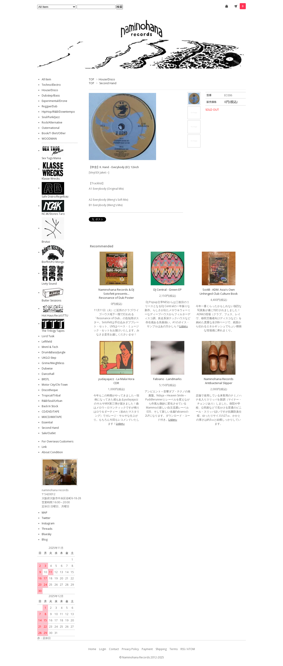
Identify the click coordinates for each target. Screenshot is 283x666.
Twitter (46, 518)
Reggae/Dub (49, 106)
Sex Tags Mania (51, 158)
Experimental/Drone (54, 101)
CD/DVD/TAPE (50, 411)
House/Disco (107, 79)
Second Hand (107, 83)
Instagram (48, 523)
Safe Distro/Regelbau (55, 196)
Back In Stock (50, 406)
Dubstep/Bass (51, 95)
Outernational (50, 128)
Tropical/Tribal (51, 395)
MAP (44, 512)
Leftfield (47, 341)
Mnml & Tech (50, 347)
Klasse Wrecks (51, 178)
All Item (46, 79)
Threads (47, 529)
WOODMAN (49, 139)
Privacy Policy (130, 649)
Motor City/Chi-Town (55, 385)
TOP (91, 79)
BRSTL (45, 379)
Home (92, 649)
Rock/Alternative (52, 122)
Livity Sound (49, 284)
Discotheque (50, 390)
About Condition (52, 452)
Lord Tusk (48, 336)
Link (44, 447)
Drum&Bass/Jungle (53, 352)
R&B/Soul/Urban (52, 401)
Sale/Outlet (49, 433)
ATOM (191, 649)
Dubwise (47, 368)
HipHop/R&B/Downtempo (58, 112)
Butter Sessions (51, 300)
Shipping (161, 649)
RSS (183, 649)
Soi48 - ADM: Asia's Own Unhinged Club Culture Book (219, 292)
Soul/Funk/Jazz (51, 117)
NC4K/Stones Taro (53, 214)
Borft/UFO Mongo (53, 262)
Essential (47, 422)
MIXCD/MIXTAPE (52, 417)
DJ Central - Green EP (167, 290)
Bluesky (46, 534)
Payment (147, 649)
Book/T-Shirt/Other (54, 133)
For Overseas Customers (57, 441)
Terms (174, 649)
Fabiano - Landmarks (167, 379)
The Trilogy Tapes (53, 331)
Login (102, 649)
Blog (45, 539)
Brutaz (46, 242)
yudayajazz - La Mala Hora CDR (116, 381)
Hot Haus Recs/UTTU (55, 315)
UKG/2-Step (49, 358)
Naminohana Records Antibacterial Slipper (218, 381)
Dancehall (48, 374)
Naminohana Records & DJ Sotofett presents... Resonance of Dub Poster (116, 294)
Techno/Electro (51, 85)
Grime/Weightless (53, 363)
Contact (114, 649)
